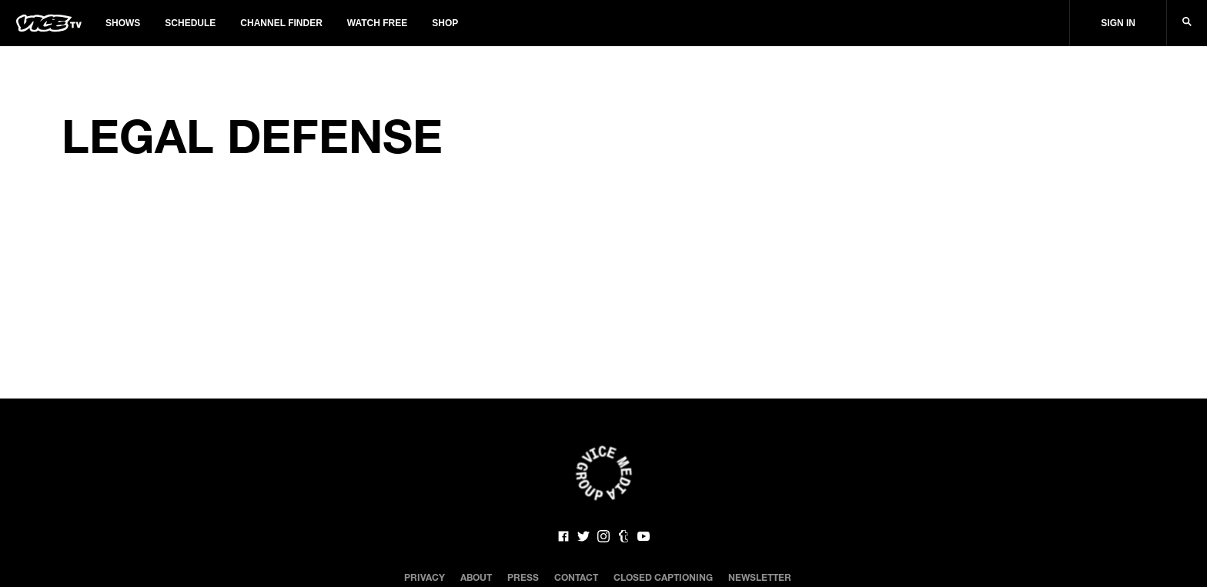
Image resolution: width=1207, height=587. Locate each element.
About (476, 577)
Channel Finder (281, 23)
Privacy (424, 577)
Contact (576, 577)
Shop (445, 23)
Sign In (1118, 23)
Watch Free (377, 23)
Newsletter (759, 577)
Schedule (190, 23)
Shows (122, 23)
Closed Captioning (663, 577)
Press (523, 577)
